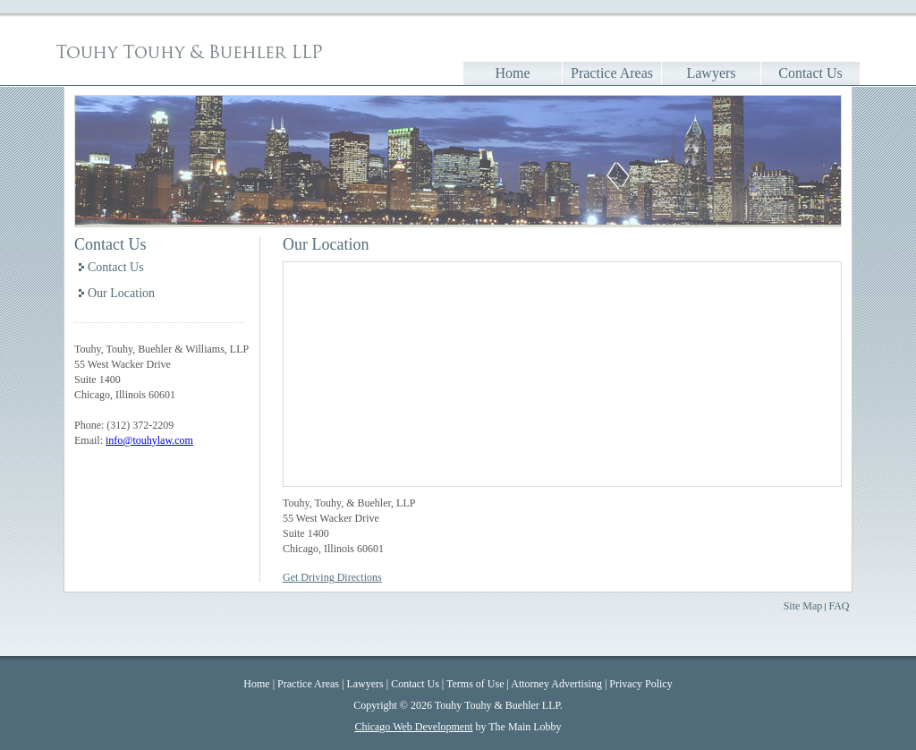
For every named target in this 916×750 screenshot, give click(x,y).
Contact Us (810, 73)
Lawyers (710, 73)
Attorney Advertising (556, 684)
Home (512, 73)
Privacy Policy (640, 684)
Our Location (121, 293)
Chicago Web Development (413, 726)
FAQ (838, 606)
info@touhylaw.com (149, 440)
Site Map (803, 606)
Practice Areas (612, 73)
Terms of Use (475, 684)
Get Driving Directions (332, 577)
